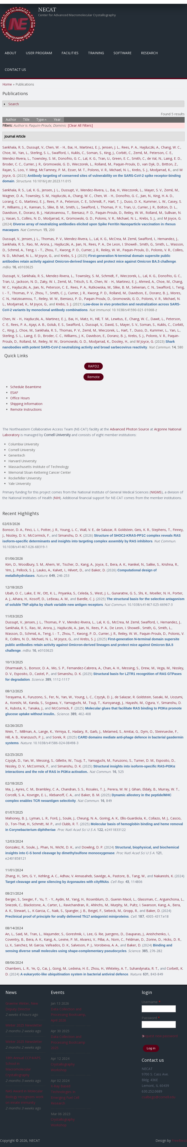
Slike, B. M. (55, 207)
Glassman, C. (148, 899)
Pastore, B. (121, 876)
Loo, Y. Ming (27, 170)
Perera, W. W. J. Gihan (123, 789)
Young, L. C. (69, 529)
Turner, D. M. (144, 760)
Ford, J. (55, 818)
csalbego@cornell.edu (158, 1097)
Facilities (70, 53)
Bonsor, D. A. (12, 529)
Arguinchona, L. (171, 899)
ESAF (14, 392)
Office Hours (20, 398)
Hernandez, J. (167, 238)
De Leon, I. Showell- (122, 244)
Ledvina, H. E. (78, 968)
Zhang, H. (12, 876)
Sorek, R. (59, 737)
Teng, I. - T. (34, 250)
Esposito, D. (23, 673)
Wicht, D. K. (64, 847)
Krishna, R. (169, 564)
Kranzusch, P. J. (32, 737)
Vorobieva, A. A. (106, 945)
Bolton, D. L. (167, 207)
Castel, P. (42, 673)
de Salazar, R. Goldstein (114, 529)
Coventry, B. (14, 939)
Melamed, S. (112, 731)
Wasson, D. (14, 633)
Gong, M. (59, 968)
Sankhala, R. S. (13, 147)
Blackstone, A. (35, 905)
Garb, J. (95, 731)
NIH (57, 498)
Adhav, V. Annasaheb (76, 876)
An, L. (9, 934)
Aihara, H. (20, 599)
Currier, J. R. (32, 164)
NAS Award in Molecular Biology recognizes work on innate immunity (24, 1097)
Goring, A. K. (108, 818)
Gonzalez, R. (14, 847)
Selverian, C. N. (143, 287)
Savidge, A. (102, 876)
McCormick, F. (39, 535)
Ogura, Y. (152, 702)
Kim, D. (10, 564)
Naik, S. (57, 910)
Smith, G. (146, 244)
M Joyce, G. (172, 218)
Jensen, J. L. (110, 147)
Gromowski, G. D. (56, 164)
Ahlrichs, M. (100, 905)
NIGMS (156, 492)
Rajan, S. (9, 170)
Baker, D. (98, 570)
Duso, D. (141, 330)
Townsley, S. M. (44, 158)
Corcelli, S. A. (15, 795)
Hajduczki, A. (149, 147)
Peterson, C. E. (161, 152)
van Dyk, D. (151, 164)
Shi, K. (143, 593)
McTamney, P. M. (52, 170)
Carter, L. (54, 905)
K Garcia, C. (41, 910)
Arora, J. (46, 244)
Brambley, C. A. (47, 789)
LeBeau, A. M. (57, 599)
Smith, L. (72, 207)
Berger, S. (12, 899)
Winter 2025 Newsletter (23, 1025)
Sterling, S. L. (40, 152)
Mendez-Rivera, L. (16, 158)
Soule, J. (69, 818)
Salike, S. (153, 564)
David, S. (111, 324)
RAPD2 (93, 366)
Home (7, 84)
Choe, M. (9, 152)
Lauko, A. (43, 570)
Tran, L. (36, 934)
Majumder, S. (53, 934)
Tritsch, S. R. (83, 281)
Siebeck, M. (112, 910)
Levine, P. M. (68, 939)
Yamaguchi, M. (75, 702)
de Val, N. (154, 158)
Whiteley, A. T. (117, 968)
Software (122, 53)
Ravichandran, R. (76, 905)
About (10, 53)
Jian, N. (145, 195)
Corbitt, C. (123, 152)
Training (96, 53)
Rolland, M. (103, 164)
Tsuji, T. (94, 702)
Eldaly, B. (149, 789)
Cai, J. (46, 968)
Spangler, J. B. (75, 910)
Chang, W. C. (170, 147)
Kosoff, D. (37, 599)
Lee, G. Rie (95, 934)
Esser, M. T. (77, 170)
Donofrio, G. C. (69, 158)
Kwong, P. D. (69, 250)
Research (149, 53)
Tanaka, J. (35, 708)
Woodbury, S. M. (31, 564)
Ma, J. (9, 789)
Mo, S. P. (58, 668)
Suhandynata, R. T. (144, 968)
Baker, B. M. (90, 795)
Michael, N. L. (119, 170)
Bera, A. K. (118, 564)
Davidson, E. (11, 212)
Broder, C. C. (12, 164)
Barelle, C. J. (86, 599)
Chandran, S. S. (72, 789)
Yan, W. (67, 697)
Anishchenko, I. (157, 934)
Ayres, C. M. (25, 789)
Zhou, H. (97, 968)
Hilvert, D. (75, 570)
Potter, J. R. (49, 529)
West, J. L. (102, 593)
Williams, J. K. (17, 207)
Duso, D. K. (132, 201)
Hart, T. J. (115, 201)
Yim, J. (10, 570)
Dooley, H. (120, 341)
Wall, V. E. (87, 529)
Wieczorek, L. (82, 164)
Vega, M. (163, 668)
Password (151, 1018)
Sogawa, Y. (53, 702)
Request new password (160, 1036)
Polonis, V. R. (97, 170)
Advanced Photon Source (129, 429)
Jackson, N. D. (27, 281)
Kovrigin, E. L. (37, 795)
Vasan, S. (13, 218)
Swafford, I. (60, 152)
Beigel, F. (95, 910)
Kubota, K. (18, 708)
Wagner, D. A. (12, 195)
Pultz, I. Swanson (143, 905)
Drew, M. (148, 668)
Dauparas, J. (135, 934)
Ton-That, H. (20, 824)
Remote (93, 377)
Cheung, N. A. (87, 818)
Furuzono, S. (37, 697)
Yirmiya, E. (62, 731)
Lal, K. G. (89, 158)
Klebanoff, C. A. (61, 795)
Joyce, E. (101, 564)
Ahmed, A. (147, 281)
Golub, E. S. (55, 324)
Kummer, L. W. (154, 201)
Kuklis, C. (78, 152)
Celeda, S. (85, 593)
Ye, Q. (35, 968)
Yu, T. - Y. (46, 899)
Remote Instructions (26, 409)
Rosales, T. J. (95, 789)
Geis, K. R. (142, 529)
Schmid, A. (16, 250)
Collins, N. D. (31, 218)
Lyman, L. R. (38, 818)
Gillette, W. (64, 760)
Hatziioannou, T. (57, 212)
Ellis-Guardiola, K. (133, 818)
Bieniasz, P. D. (83, 212)
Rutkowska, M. (99, 287)
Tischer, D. (70, 564)
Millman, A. (28, 731)
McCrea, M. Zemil (122, 238)
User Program (39, 53)
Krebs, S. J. (140, 170)
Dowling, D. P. (92, 847)
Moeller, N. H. (160, 593)
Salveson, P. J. (81, 945)
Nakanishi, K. (164, 876)
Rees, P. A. (129, 147)
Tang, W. (138, 876)
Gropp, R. (130, 910)
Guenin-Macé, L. (123, 899)
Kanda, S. (36, 702)
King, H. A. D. (163, 195)
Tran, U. (104, 158)
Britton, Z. (169, 164)
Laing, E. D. (172, 158)
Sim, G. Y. (29, 876)
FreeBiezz (179, 1140)
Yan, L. (23, 152)
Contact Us (15, 69)
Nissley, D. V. (16, 535)
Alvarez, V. (88, 939)
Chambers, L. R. (17, 968)
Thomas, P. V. (111, 207)
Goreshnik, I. (75, 934)
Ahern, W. (53, 564)
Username (151, 1002)
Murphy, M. (119, 905)
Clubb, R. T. (70, 824)
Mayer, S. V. (153, 190)
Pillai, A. (103, 939)
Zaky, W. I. (48, 281)
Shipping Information (26, 403)
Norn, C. (117, 939)
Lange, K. (45, 731)
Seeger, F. (29, 899)
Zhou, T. (51, 250)
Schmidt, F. (97, 201)
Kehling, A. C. (48, 876)
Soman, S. (94, 152)
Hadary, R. (80, 731)
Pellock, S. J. (25, 570)
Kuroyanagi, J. (113, 702)
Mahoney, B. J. (16, 818)
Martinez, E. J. (89, 147)
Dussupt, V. (35, 147)
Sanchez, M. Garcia (29, 945)
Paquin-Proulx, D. (127, 164)
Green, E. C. (121, 158)
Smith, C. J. (58, 293)
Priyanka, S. (67, 593)
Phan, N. (46, 847)
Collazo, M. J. (158, 818)
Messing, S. (130, 668)
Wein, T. (11, 731)
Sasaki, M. (160, 697)
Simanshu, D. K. (70, 535)
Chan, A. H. (111, 668)
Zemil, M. (140, 152)
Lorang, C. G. (12, 201)
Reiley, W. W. (134, 212)
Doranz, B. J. (32, 212)
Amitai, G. (131, 731)
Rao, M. (32, 244)
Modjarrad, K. (160, 170)
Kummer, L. (159, 330)
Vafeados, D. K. (57, 945)
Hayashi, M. (134, 702)
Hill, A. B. (12, 737)
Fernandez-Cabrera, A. (84, 668)
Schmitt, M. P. (42, 824)
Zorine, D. (153, 939)
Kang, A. (87, 564)
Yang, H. (78, 899)
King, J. (109, 152)
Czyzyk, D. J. (103, 697)
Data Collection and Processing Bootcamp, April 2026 (68, 1015)
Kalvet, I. (59, 570)
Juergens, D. (114, 934)
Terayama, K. (15, 697)
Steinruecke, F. (166, 731)
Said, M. (22, 934)
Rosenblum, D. (97, 899)
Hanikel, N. (136, 564)
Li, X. (8, 945)
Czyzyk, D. (13, 760)
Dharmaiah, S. (16, 668)
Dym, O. (146, 731)
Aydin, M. (63, 899)
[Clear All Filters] (80, 125)
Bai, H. (73, 147)
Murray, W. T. (168, 789)
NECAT (47, 9)
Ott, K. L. (49, 593)
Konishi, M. (18, 702)
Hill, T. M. (102, 319)
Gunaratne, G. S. (124, 593)
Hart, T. (126, 330)
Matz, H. (86, 319)
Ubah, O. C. (13, 593)
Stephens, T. (161, 529)
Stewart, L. (22, 910)
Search (13, 104)
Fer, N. (54, 697)
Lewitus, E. (119, 319)
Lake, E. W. (32, 593)
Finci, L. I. (32, 529)
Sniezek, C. (13, 905)
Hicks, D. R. (172, 939)
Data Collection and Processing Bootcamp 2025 (68, 1042)
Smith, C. (138, 158)
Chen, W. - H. (56, 147)
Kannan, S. (37, 207)
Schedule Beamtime (25, 387)
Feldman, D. (135, 939)
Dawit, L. (157, 319)
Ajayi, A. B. (37, 324)
